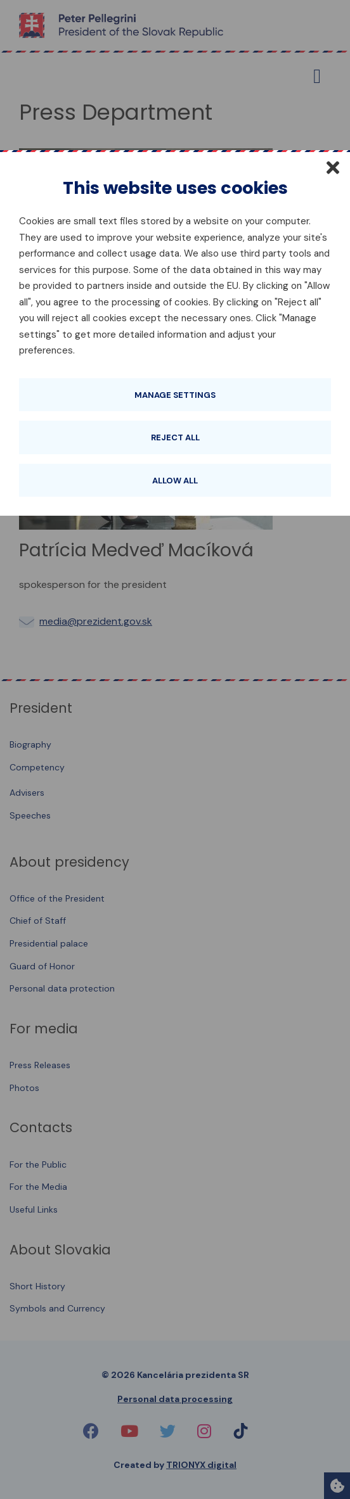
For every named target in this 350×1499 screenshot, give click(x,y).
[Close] (332, 167)
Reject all (175, 437)
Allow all (175, 480)
